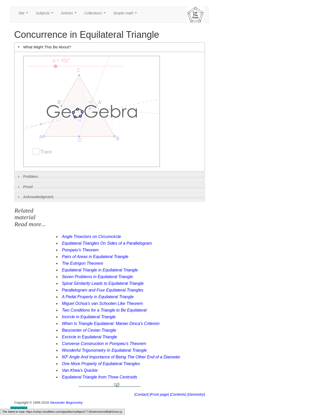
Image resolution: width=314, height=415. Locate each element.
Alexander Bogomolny (66, 402)
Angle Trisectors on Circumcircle (91, 236)
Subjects (45, 14)
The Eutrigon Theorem (82, 263)
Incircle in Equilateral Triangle (89, 317)
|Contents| (178, 394)
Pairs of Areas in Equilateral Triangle (95, 256)
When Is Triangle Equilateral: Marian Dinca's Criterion (111, 323)
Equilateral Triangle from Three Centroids (99, 377)
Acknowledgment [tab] (34, 197)
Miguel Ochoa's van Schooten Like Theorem (102, 303)
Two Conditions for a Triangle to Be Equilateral (104, 310)
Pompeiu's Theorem (80, 250)
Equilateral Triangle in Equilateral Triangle (100, 270)
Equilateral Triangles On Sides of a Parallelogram (107, 243)
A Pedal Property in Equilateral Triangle (98, 297)
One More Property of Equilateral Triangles (101, 363)
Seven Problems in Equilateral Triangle (97, 277)
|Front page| (159, 394)
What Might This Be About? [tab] (43, 47)
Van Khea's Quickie (80, 370)
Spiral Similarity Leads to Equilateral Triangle (103, 283)
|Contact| (141, 394)
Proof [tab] (24, 186)
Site (24, 14)
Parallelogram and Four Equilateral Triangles (102, 290)
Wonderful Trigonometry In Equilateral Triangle (104, 350)
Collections (96, 14)
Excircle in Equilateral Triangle (89, 337)
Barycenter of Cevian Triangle (89, 330)
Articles (70, 14)
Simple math (126, 14)
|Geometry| (196, 394)
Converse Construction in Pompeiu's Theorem (104, 343)
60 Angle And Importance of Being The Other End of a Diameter (121, 357)
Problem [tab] (27, 176)
